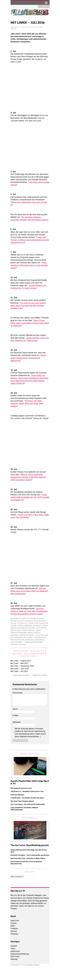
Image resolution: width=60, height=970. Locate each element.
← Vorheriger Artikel (20, 675)
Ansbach (16, 618)
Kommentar (17, 693)
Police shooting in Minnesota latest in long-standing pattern (29, 265)
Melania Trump (18, 635)
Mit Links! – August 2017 (21, 661)
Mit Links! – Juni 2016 (20, 669)
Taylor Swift (17, 642)
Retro (13, 926)
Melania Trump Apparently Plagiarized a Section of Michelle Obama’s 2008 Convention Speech (28, 477)
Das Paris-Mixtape (17, 795)
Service (14, 29)
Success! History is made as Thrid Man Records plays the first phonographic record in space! (29, 611)
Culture (14, 923)
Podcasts (14, 934)
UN (20, 644)
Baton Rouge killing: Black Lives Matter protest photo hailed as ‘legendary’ (30, 323)
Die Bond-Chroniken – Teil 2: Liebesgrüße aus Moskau (30, 855)
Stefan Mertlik (30, 27)
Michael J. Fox (33, 635)
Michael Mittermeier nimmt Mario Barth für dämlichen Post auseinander (29, 591)
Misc (40, 27)
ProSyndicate (17, 640)
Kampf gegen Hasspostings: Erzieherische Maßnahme (28, 358)
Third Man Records (33, 642)
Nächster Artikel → (41, 675)
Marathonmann (19, 633)
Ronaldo (29, 640)
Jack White (41, 628)
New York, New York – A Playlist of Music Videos (28, 858)
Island (31, 628)
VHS (24, 644)
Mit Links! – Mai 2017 (19, 663)
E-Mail (15, 715)
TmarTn (14, 644)
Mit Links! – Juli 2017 (19, 671)
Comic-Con (33, 623)
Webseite (17, 722)
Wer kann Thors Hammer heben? (22, 801)
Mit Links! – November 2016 (22, 666)
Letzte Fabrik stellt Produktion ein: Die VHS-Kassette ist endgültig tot (30, 497)
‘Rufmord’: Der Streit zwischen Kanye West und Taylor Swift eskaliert (27, 403)
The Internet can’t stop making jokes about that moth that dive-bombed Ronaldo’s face (28, 305)
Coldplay (22, 623)
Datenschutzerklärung (20, 954)
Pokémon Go (40, 637)
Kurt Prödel (29, 630)
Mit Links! (28, 637)
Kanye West (16, 630)
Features (14, 928)
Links (38, 630)
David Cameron (24, 626)
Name (15, 709)
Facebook (23, 628)
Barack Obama (29, 618)
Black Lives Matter (27, 621)
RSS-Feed (15, 956)
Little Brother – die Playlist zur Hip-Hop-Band (27, 798)
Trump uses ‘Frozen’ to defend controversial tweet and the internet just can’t (30, 240)
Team (13, 949)
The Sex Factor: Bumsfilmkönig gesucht (30, 845)
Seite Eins (15, 921)
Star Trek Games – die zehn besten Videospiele (28, 804)
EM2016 (14, 628)
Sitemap (14, 959)
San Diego (40, 640)
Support (14, 946)
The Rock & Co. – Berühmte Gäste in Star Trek (27, 791)
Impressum (15, 951)
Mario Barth (34, 633)
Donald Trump (40, 626)
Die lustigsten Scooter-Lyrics (21, 788)
